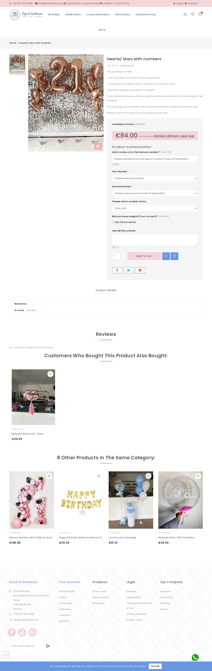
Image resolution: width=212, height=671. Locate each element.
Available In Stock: (123, 124)
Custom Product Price (114, 3)
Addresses (65, 609)
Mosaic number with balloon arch (31, 537)
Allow (155, 666)
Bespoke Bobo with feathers (176, 537)
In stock (19, 310)
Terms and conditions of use (139, 606)
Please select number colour (129, 201)
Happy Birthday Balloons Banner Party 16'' (85, 537)
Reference (20, 303)
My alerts (64, 621)
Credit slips (65, 603)
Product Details (106, 290)
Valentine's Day (145, 14)
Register (191, 3)
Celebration (73, 14)
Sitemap (165, 603)
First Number (120, 171)
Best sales (99, 603)
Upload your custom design (82, 3)
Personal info (67, 591)
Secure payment (136, 614)
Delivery (131, 591)
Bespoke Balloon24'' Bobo (28, 433)
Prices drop (100, 591)
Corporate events (98, 14)
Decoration (122, 14)
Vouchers (64, 615)
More (102, 29)
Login (178, 3)
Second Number (121, 186)
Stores (164, 609)
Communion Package (122, 537)
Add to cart (144, 256)
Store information (23, 582)
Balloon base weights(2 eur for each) (134, 216)
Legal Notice (133, 597)
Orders (63, 597)
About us (165, 591)
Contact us (166, 597)
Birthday (54, 14)
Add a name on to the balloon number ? (136, 152)
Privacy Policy (134, 620)
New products (101, 597)
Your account (70, 582)
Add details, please (123, 230)
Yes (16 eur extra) (124, 222)
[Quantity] (116, 256)
